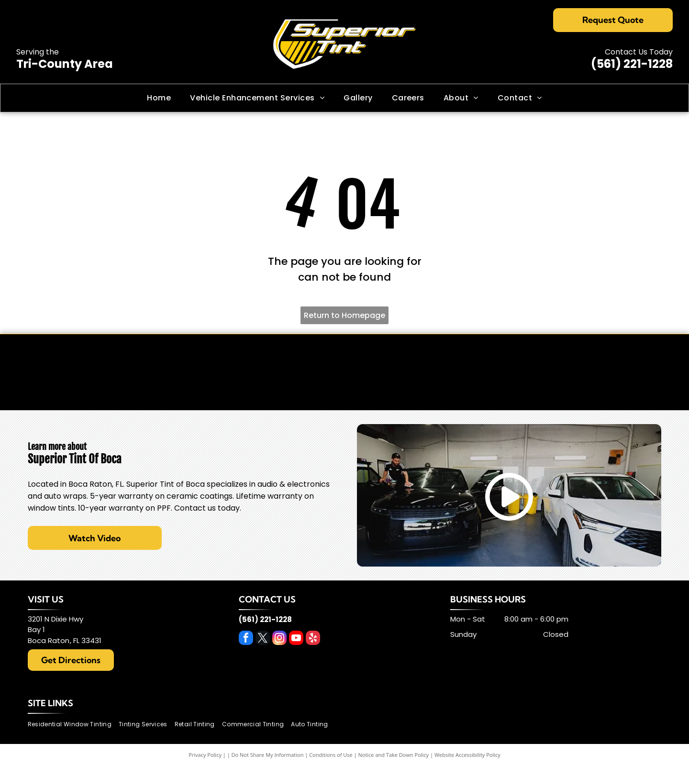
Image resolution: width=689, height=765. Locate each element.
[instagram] (279, 639)
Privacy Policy (205, 754)
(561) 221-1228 (632, 64)
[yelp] (313, 639)
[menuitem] (158, 98)
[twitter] (263, 639)
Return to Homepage (344, 315)
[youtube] (296, 639)
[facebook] (246, 639)
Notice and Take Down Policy (393, 754)
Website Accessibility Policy (467, 754)
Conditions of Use (331, 754)
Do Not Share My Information (268, 754)
